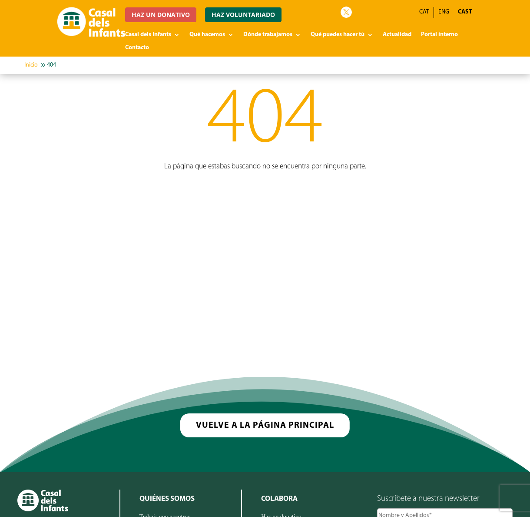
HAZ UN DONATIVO (161, 14)
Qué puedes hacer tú (337, 35)
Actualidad (397, 35)
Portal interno (439, 35)
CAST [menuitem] (465, 12)
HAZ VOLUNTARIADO (243, 14)
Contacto (137, 48)
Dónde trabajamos (267, 35)
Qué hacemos (207, 35)
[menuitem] (465, 12)
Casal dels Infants (148, 35)
